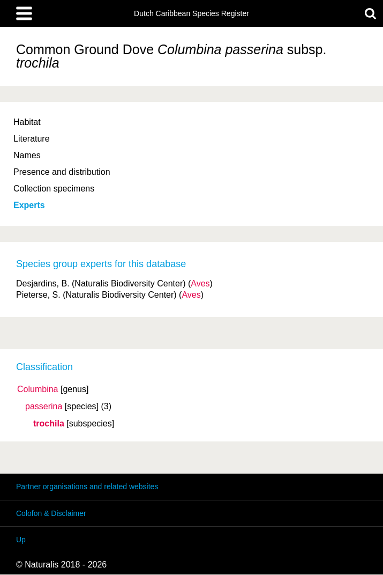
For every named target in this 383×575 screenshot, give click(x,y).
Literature (31, 138)
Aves (200, 283)
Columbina (37, 389)
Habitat (27, 122)
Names (27, 155)
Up (21, 539)
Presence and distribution (61, 171)
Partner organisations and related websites (87, 486)
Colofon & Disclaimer (51, 513)
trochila (48, 423)
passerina (43, 406)
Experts (29, 205)
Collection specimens (53, 188)
